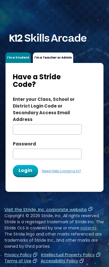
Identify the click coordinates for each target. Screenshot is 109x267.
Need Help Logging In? (61, 170)
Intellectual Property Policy (68, 255)
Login (25, 170)
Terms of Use (17, 261)
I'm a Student (18, 57)
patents (89, 228)
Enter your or (44, 109)
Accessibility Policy (59, 261)
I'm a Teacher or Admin (53, 57)
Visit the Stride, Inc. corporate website (48, 209)
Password (24, 144)
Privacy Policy (18, 255)
